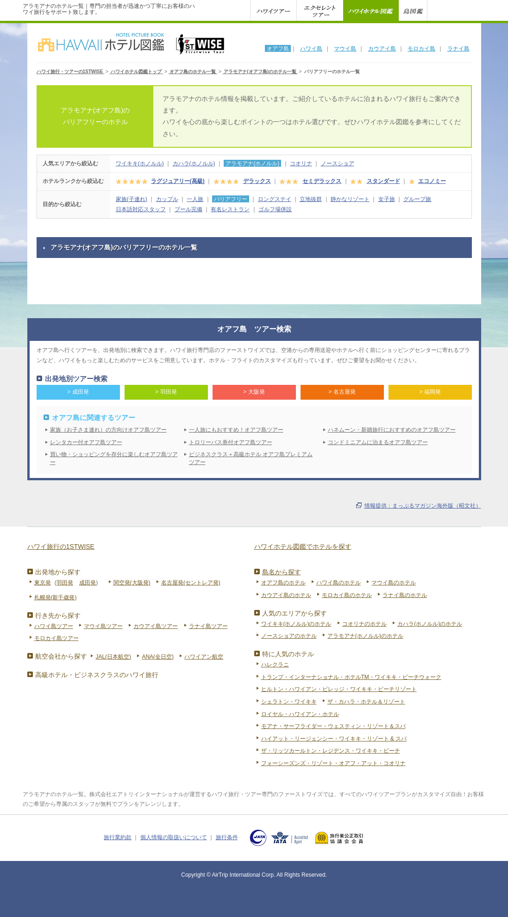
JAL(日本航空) (113, 656)
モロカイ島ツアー (56, 638)
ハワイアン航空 (203, 656)
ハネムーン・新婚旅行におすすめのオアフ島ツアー (392, 430)
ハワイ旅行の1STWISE (60, 546)
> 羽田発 (165, 392)
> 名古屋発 (341, 392)
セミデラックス (321, 181)
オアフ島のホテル (283, 582)
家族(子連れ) (131, 199)
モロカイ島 (421, 48)
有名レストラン (230, 209)
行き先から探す (58, 615)
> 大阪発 (253, 392)
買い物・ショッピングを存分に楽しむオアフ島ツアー (114, 458)
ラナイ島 (458, 48)
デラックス (257, 181)
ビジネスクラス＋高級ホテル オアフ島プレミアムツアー (251, 458)
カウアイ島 (382, 48)
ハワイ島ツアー (53, 626)
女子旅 (386, 199)
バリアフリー (230, 199)
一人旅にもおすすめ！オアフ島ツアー (236, 430)
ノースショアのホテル (289, 636)
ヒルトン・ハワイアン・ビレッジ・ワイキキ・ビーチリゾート (339, 689)
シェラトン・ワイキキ (289, 701)
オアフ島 (278, 48)
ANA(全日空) (158, 656)
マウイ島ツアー (103, 626)
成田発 (87, 582)
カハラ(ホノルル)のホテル (429, 624)
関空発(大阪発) (132, 582)
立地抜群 (311, 199)
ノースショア (337, 163)
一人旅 (195, 199)
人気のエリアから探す (294, 613)
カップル (167, 199)
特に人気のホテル (288, 654)
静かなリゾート (350, 199)
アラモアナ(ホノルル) (252, 163)
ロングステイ (274, 199)
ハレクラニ (275, 664)
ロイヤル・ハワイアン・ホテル (300, 714)
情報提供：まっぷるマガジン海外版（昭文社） (422, 505)
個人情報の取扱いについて (173, 837)
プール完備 (188, 209)
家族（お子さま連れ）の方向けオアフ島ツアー (108, 430)
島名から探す (281, 572)
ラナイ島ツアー (208, 626)
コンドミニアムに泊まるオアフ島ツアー (378, 442)
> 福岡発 (429, 392)
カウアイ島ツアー (155, 626)
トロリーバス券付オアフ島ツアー (230, 442)
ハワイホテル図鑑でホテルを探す (302, 546)
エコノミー (432, 181)
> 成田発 (77, 392)
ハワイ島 (311, 48)
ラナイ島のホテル (405, 595)
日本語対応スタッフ (141, 209)
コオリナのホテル (364, 624)
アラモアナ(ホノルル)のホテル (365, 636)
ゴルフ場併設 (275, 209)
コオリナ (301, 163)
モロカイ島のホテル (347, 595)
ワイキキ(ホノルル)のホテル (296, 624)
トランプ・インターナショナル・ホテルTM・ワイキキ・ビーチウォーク (351, 677)
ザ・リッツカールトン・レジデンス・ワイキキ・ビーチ (330, 750)
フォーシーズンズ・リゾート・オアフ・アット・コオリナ (333, 763)
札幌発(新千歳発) (55, 597)
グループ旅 (417, 199)
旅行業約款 (118, 837)
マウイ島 (345, 48)
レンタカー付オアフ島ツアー (86, 442)
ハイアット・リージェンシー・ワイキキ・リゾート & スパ (334, 738)
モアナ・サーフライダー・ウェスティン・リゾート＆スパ (333, 726)
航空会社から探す (61, 656)
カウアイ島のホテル (286, 595)
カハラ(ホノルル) (194, 163)
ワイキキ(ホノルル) (140, 163)
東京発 (42, 582)
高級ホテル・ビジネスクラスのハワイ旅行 (96, 674)
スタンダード (383, 181)
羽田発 (64, 582)
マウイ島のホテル (393, 582)
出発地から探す (58, 572)
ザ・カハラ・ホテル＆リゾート (366, 701)
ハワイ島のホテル (338, 582)
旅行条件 (227, 837)
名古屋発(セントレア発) (190, 582)
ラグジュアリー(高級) (178, 181)
